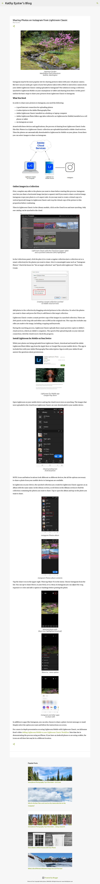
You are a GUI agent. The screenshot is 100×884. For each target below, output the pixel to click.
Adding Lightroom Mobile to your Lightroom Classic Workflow (45, 732)
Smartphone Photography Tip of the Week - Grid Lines (44, 782)
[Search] (34, 3)
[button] (14, 26)
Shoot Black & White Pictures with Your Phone (42, 847)
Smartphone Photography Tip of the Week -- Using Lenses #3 (46, 826)
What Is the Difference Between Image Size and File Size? (45, 868)
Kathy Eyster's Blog (18, 3)
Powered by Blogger (50, 878)
